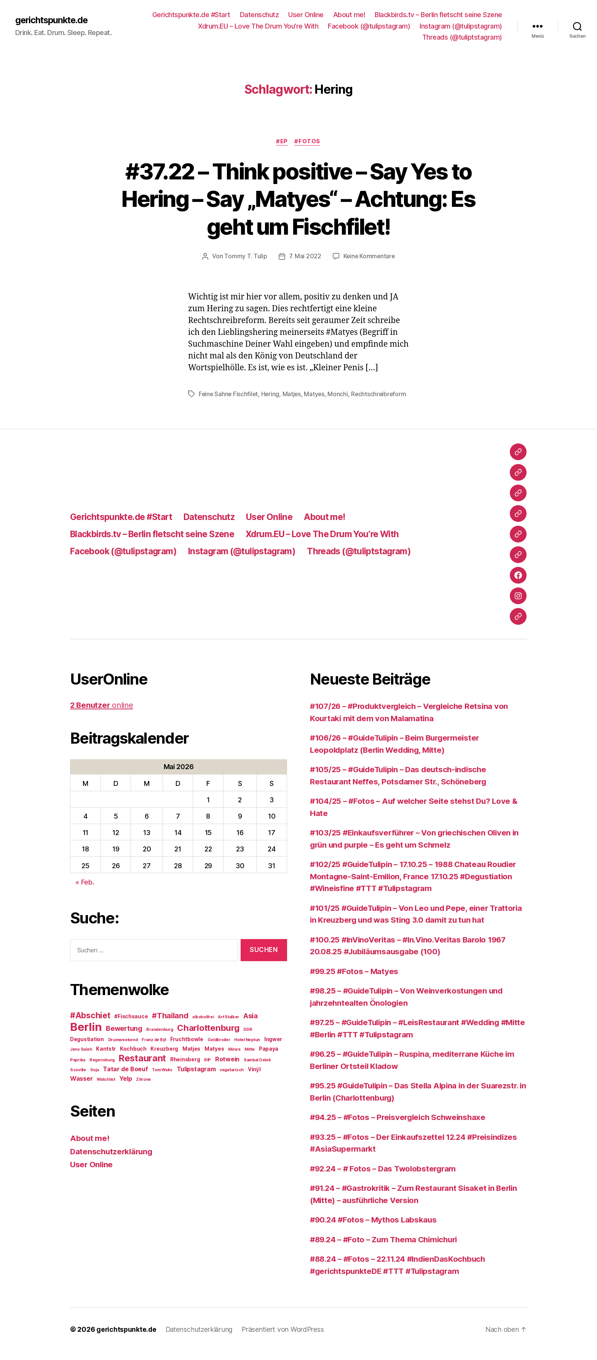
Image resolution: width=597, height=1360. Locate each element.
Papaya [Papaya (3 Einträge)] (268, 1058)
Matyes (316, 394)
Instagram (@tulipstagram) (461, 26)
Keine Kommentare (369, 257)
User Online (306, 15)
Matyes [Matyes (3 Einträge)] (214, 1058)
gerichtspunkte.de (53, 20)
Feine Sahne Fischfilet (229, 394)
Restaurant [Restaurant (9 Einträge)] (142, 1067)
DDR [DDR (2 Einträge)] (247, 1038)
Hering (272, 394)
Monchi (340, 394)
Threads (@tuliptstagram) (462, 37)
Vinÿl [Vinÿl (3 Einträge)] (254, 1078)
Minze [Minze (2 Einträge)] (234, 1058)
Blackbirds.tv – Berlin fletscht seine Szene (438, 15)
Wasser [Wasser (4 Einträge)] (81, 1087)
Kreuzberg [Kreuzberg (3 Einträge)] (164, 1058)
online (103, 714)
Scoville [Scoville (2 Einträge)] (78, 1079)
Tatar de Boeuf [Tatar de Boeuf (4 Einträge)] (125, 1078)
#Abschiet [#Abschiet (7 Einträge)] (90, 1024)
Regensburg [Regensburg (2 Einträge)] (102, 1069)
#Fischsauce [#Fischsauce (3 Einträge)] (131, 1025)
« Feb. (84, 891)
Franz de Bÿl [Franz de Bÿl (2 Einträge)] (154, 1048)
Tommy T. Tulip (244, 257)
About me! (349, 15)
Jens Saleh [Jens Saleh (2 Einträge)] (81, 1058)
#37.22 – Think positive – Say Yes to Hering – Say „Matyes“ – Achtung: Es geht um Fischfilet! (298, 198)
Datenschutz (259, 15)
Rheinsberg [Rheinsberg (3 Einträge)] (185, 1069)
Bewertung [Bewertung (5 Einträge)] (124, 1037)
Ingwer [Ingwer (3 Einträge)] (273, 1048)
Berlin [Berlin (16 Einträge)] (86, 1036)
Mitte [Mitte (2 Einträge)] (249, 1058)
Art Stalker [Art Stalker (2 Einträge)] (228, 1026)
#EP (282, 141)
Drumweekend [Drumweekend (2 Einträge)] (123, 1048)
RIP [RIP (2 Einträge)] (207, 1069)
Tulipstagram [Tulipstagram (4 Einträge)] (196, 1078)
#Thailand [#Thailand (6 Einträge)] (170, 1024)
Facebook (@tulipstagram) (369, 26)
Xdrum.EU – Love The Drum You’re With (258, 26)
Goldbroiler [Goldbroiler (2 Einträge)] (219, 1048)
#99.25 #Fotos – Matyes (355, 980)
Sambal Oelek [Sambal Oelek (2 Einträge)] (257, 1069)
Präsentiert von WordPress (285, 1338)
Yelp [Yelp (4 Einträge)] (125, 1087)
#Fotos (308, 141)
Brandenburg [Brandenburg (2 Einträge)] (159, 1038)
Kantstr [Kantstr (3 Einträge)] (106, 1058)
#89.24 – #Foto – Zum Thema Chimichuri (387, 1248)
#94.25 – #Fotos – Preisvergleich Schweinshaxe (401, 1126)
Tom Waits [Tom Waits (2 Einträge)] (162, 1079)
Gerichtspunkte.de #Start (191, 15)
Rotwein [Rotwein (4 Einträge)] (227, 1068)
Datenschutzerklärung (112, 1160)
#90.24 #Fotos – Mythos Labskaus (375, 1229)
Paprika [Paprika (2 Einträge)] (77, 1069)
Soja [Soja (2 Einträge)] (94, 1079)
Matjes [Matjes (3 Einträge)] (191, 1058)
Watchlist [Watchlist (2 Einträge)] (106, 1088)
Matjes (293, 394)
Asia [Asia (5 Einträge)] (250, 1025)
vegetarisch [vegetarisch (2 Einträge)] (232, 1079)
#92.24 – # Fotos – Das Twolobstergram (385, 1177)
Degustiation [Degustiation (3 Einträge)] (87, 1048)
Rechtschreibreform (227, 403)
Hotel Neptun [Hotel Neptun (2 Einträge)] (247, 1048)
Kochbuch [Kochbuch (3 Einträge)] (133, 1058)
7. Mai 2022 (304, 257)
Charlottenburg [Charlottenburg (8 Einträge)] (208, 1037)
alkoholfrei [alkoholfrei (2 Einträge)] (203, 1026)
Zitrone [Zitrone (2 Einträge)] (143, 1088)
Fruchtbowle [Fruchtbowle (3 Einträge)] (186, 1048)
